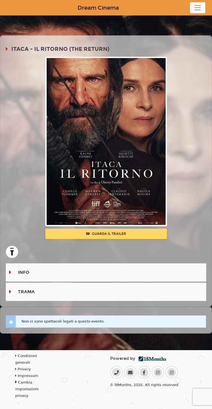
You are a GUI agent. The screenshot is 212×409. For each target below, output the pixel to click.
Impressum (26, 376)
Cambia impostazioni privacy (27, 389)
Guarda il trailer (106, 234)
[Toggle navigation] (197, 7)
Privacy (23, 369)
